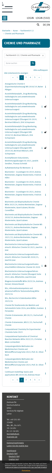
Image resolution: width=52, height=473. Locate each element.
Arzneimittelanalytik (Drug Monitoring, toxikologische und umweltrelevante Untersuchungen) (21, 107)
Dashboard (11, 451)
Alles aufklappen (41, 70)
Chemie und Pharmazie (14, 34)
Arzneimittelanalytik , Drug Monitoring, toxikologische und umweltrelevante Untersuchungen (21, 97)
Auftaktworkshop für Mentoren (18, 168)
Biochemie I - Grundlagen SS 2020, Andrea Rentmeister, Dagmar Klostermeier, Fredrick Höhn (23, 185)
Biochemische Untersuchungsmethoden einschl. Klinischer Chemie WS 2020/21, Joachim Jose (22, 257)
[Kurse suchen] (17, 63)
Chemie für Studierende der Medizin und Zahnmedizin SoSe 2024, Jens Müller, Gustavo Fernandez (24, 308)
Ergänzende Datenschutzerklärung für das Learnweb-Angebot (26, 467)
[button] (4, 19)
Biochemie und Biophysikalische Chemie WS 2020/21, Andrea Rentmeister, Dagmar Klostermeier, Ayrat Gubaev (23, 227)
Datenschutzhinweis (15, 443)
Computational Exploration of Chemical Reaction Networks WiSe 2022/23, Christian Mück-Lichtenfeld (23, 339)
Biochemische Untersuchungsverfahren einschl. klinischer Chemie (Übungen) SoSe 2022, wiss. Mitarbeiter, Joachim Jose (23, 274)
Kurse (15, 31)
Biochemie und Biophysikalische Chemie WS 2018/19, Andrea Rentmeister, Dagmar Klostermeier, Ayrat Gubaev (23, 218)
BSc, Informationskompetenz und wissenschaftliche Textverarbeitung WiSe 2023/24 (22, 291)
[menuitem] (30, 18)
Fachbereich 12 (27, 31)
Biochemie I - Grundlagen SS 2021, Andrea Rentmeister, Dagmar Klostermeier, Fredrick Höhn (23, 195)
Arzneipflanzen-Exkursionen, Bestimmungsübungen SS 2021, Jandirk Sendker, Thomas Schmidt (21, 161)
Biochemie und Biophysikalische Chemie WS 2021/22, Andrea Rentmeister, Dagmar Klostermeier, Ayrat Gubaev (23, 237)
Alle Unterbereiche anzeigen (16, 73)
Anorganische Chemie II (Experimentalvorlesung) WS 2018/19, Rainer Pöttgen (24, 87)
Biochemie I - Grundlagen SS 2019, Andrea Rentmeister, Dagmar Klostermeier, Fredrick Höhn (23, 175)
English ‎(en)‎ (14, 460)
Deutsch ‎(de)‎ (12, 454)
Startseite (6, 31)
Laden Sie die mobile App (17, 446)
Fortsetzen (26, 471)
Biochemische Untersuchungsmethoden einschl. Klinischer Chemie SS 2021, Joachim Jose (23, 247)
